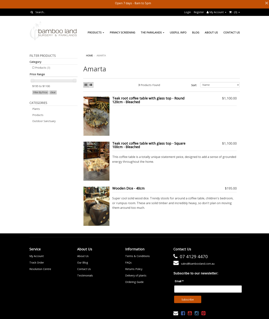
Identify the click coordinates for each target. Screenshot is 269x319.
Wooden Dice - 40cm (128, 188)
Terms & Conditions (137, 256)
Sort (193, 85)
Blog (195, 32)
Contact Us (231, 32)
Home (89, 55)
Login (187, 12)
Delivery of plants (135, 275)
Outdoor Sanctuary (44, 121)
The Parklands (152, 32)
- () (234, 12)
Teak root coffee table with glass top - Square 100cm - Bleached (148, 145)
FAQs (128, 262)
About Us (211, 32)
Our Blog (82, 262)
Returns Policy (133, 269)
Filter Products (43, 56)
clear (53, 92)
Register (199, 12)
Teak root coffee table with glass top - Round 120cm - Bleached (148, 100)
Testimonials (85, 275)
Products (96, 32)
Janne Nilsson (150, 314)
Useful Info (178, 32)
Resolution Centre (40, 269)
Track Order (36, 262)
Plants (36, 109)
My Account (36, 256)
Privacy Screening (122, 32)
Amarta (101, 55)
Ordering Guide (134, 282)
